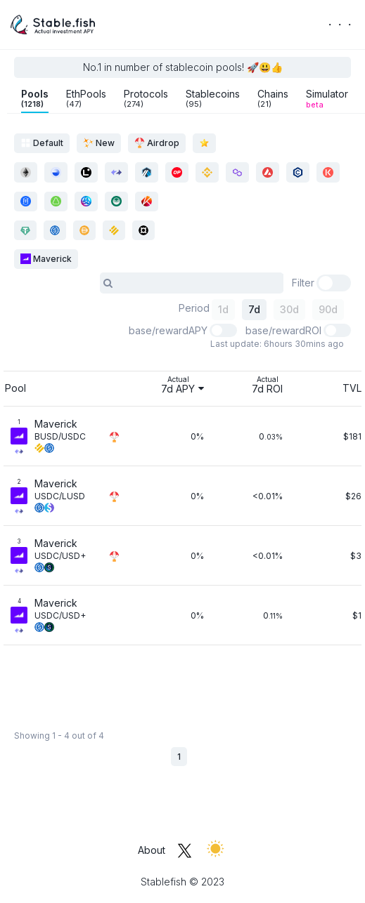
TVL (351, 388)
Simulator (327, 99)
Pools (35, 98)
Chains (272, 98)
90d (328, 309)
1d (223, 309)
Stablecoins (213, 98)
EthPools (86, 98)
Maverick (46, 258)
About (151, 850)
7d (254, 309)
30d (289, 309)
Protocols (146, 98)
